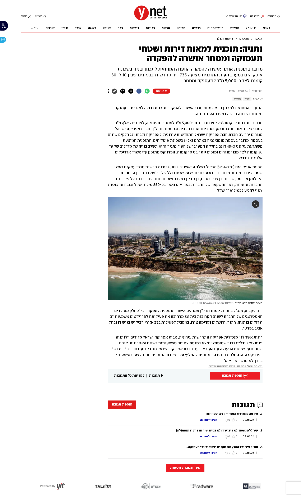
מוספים (244, 38)
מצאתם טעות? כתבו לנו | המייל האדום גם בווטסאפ (236, 366)
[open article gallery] (185, 248)
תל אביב (233, 16)
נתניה (247, 99)
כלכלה (258, 38)
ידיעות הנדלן (226, 38)
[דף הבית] (150, 20)
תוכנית (237, 99)
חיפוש (38, 16)
